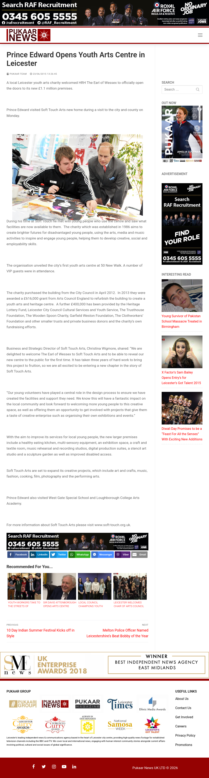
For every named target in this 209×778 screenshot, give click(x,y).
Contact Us (183, 708)
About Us (182, 699)
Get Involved (184, 717)
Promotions (183, 745)
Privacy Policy (185, 735)
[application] (77, 171)
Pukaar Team (17, 73)
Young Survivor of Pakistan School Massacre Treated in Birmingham (182, 321)
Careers (181, 726)
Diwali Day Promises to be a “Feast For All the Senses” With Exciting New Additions (182, 434)
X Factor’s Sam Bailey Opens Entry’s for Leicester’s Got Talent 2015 (181, 377)
